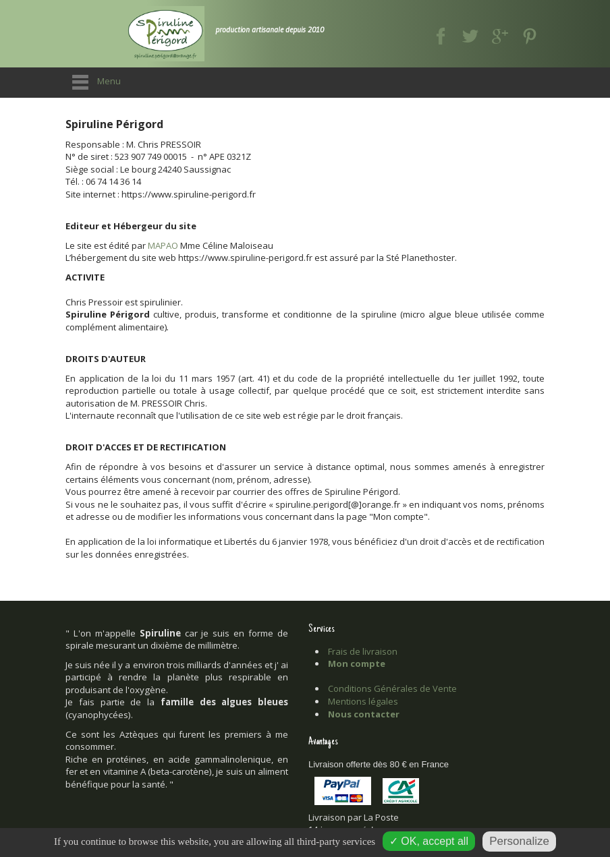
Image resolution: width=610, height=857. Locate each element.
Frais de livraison (362, 651)
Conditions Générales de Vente (392, 688)
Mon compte (356, 663)
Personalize (519, 841)
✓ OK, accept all (428, 841)
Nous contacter (363, 714)
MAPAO (163, 245)
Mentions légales (363, 701)
